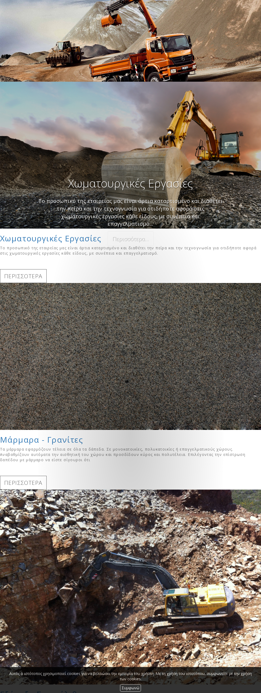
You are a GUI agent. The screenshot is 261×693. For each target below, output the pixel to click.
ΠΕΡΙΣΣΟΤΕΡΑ (23, 276)
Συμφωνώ (130, 687)
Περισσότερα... (130, 238)
